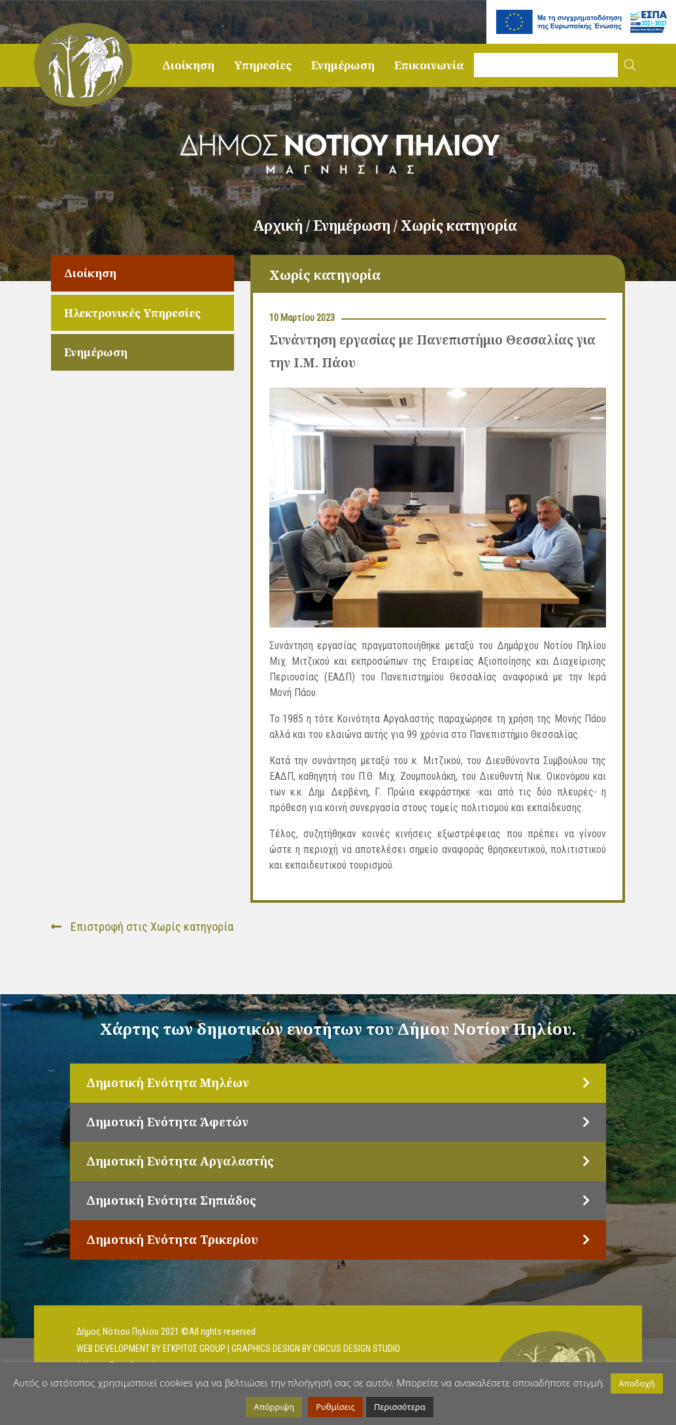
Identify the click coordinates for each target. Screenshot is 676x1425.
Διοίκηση (188, 65)
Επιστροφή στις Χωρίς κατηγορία (142, 926)
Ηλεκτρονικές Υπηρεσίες (132, 312)
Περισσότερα (400, 1407)
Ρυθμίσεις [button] (335, 1407)
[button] (630, 65)
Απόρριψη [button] (274, 1407)
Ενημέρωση (343, 65)
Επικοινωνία (429, 65)
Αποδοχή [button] (636, 1383)
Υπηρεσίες (263, 65)
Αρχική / (283, 225)
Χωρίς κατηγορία (459, 225)
